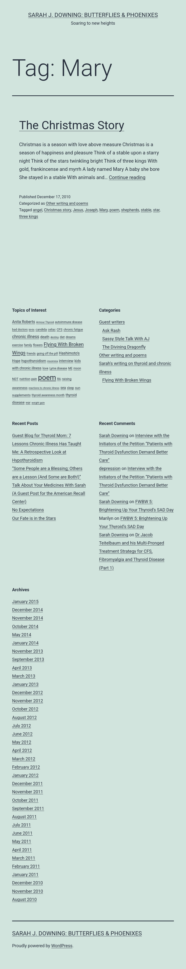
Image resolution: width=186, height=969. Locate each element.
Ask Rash (111, 330)
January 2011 (25, 874)
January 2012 (25, 775)
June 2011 (22, 833)
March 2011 (23, 858)
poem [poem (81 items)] (47, 377)
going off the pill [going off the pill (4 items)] (47, 353)
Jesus (78, 210)
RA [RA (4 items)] (59, 379)
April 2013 (22, 667)
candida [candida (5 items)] (41, 329)
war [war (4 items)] (28, 402)
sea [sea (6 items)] (63, 388)
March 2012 (23, 758)
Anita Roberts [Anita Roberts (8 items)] (23, 321)
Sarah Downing (113, 435)
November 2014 (27, 618)
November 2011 (27, 791)
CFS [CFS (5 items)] (59, 329)
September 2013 (28, 659)
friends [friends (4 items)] (31, 353)
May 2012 (21, 742)
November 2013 (27, 651)
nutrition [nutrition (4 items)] (24, 379)
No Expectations (28, 509)
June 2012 (22, 733)
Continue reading (127, 177)
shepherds (130, 210)
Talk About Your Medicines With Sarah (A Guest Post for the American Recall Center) (49, 493)
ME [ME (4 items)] (70, 368)
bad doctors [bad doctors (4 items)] (20, 329)
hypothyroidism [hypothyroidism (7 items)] (33, 361)
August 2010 (24, 899)
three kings (28, 216)
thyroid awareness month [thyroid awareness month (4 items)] (48, 395)
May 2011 (21, 841)
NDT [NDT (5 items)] (15, 379)
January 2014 (25, 642)
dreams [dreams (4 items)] (71, 337)
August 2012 (24, 717)
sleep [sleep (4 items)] (70, 388)
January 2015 (25, 601)
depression (109, 468)
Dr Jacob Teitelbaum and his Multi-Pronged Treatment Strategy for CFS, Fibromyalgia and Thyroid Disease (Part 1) (131, 551)
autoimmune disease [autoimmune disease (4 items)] (68, 322)
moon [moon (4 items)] (77, 368)
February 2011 (26, 866)
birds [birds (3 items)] (32, 329)
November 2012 (27, 700)
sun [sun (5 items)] (77, 388)
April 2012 (22, 750)
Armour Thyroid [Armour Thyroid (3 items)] (45, 322)
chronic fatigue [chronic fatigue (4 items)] (73, 329)
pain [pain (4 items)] (34, 379)
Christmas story (57, 210)
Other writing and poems (67, 203)
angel (37, 210)
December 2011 (27, 783)
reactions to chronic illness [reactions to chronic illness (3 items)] (44, 388)
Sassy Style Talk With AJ (125, 338)
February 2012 (26, 767)
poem (114, 210)
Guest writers (112, 322)
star (156, 210)
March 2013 (23, 676)
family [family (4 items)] (28, 345)
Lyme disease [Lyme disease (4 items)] (58, 368)
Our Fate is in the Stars (34, 518)
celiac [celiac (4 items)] (52, 329)
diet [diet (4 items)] (62, 337)
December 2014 (27, 609)
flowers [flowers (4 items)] (38, 345)
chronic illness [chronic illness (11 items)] (25, 336)
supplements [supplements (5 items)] (21, 395)
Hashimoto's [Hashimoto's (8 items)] (69, 353)
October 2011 (25, 800)
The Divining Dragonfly (124, 346)
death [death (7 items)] (44, 337)
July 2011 (21, 824)
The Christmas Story (71, 125)
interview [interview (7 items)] (66, 361)
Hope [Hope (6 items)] (16, 361)
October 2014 (25, 626)
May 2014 (21, 634)
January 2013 (25, 684)
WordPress (61, 945)
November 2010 (27, 891)
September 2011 (28, 808)
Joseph (91, 210)
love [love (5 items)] (45, 368)
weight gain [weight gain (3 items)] (38, 402)
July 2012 (21, 725)
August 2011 (24, 816)
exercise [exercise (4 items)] (17, 345)
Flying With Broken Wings (126, 380)
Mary (103, 210)
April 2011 (22, 849)
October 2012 (25, 709)
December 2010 (27, 882)
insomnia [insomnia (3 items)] (52, 361)
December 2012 (27, 692)
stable (146, 210)
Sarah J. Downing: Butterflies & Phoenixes (93, 15)
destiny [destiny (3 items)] (54, 337)
